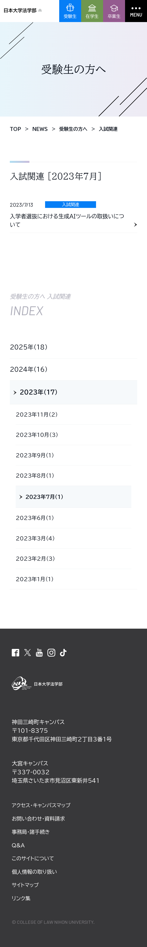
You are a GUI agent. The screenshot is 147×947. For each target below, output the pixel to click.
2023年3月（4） (35, 538)
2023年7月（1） (44, 496)
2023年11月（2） (37, 414)
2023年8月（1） (35, 475)
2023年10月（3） (37, 434)
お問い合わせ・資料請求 (38, 818)
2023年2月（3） (35, 558)
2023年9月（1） (35, 455)
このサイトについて (33, 858)
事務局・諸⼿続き (31, 831)
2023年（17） (39, 392)
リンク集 (21, 898)
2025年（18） (29, 347)
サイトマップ (25, 885)
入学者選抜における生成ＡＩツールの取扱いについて (67, 220)
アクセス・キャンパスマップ (41, 805)
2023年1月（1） (35, 579)
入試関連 (70, 204)
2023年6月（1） (35, 517)
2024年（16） (29, 369)
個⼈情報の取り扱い (34, 871)
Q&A (18, 845)
